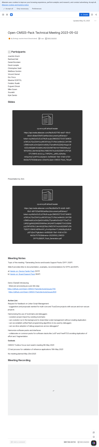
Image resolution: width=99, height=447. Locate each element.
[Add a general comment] (18, 442)
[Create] (84, 14)
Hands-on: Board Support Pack (22, 274)
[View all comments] (93, 432)
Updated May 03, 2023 (81, 21)
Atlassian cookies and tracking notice (15, 5)
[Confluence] (11, 14)
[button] (33, 288)
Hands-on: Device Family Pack (22, 271)
